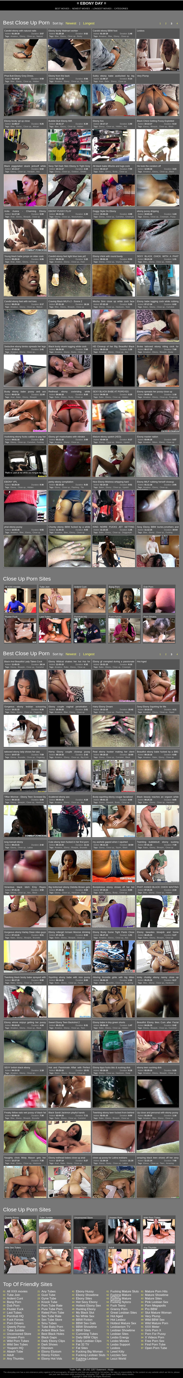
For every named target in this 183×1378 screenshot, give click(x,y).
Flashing (75, 487)
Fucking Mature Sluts (124, 1291)
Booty (79, 36)
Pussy (173, 217)
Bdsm (154, 442)
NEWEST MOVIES (81, 8)
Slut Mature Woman (158, 1313)
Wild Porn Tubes (18, 1341)
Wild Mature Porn (156, 1323)
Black (171, 126)
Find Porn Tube (155, 1345)
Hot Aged (116, 1316)
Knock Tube (49, 1302)
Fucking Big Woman (89, 1352)
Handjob (31, 172)
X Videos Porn (154, 1337)
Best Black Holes (52, 1334)
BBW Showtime (86, 1327)
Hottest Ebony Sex (88, 1306)
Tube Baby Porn (52, 1327)
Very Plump (152, 1316)
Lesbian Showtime (122, 1330)
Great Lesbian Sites (123, 1313)
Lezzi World (118, 1359)
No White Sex (85, 1316)
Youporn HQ (15, 1348)
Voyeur (119, 262)
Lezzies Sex (118, 1355)
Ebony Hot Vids (51, 1359)
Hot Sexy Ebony (87, 1302)
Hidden (36, 81)
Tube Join (13, 1295)
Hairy (127, 712)
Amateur (14, 36)
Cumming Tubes (87, 1334)
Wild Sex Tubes (17, 1345)
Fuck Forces (15, 1320)
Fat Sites (82, 1348)
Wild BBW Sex (155, 1320)
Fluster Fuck (15, 1309)
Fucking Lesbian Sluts (90, 1355)
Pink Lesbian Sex (156, 1302)
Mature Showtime (156, 1295)
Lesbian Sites (119, 1334)
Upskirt (127, 442)
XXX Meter (152, 1327)
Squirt (171, 712)
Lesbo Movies (119, 1341)
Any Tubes (48, 1291)
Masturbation (77, 217)
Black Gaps (49, 1337)
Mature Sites (153, 1299)
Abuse (110, 1369)
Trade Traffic (75, 1369)
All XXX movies (17, 1291)
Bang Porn (14, 1302)
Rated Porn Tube (52, 1313)
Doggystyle (127, 532)
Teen (128, 307)
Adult (10, 1355)
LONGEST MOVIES (102, 8)
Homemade (53, 219)
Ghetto (83, 172)
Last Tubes (14, 1313)
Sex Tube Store (51, 1320)
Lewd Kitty (117, 1352)
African (36, 126)
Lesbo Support (120, 1345)
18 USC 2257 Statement (94, 1369)
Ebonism (47, 1348)
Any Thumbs (15, 1359)
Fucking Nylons (120, 1302)
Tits (82, 487)
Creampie (129, 217)
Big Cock (84, 81)
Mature (39, 307)
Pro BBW (151, 1309)
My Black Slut (85, 1313)
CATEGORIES (121, 8)
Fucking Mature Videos (120, 1296)
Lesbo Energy (119, 1337)
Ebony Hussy (85, 1291)
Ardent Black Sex (52, 1330)
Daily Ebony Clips (53, 1341)
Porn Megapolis (155, 1306)
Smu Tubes (49, 1323)
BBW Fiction (84, 1320)
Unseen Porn (15, 1337)
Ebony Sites (84, 1299)
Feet (83, 262)
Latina (30, 847)
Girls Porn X (153, 1330)
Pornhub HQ (15, 1316)
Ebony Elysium (51, 1352)
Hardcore (120, 307)
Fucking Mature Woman (120, 1300)
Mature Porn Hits (156, 1291)
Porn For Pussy (155, 1334)
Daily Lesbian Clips (89, 1341)
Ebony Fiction (50, 1355)
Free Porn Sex (154, 1341)
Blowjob (154, 126)
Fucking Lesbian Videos (87, 1360)
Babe (107, 81)
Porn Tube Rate (51, 1306)
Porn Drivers (15, 1323)
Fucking (40, 442)
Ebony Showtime (87, 1295)
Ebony (22, 36)
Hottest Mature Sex (123, 1323)
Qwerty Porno (16, 1327)
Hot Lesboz (118, 1320)
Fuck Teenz (118, 1306)
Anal (101, 81)
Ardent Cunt (15, 1299)
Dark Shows (49, 1345)
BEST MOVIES (62, 8)
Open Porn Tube (156, 1348)
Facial (80, 983)
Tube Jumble (15, 1330)
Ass (125, 126)
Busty (115, 172)
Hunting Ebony (86, 1309)
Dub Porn (13, 1306)
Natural (39, 36)
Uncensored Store (19, 1334)
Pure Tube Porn (51, 1309)
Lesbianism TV (120, 1327)
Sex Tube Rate (51, 1316)
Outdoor (75, 172)
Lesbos (115, 1348)
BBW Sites (83, 1330)
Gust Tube (48, 1295)
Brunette (21, 757)
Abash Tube (15, 1352)
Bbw (56, 36)
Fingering (173, 397)
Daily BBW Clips (87, 1337)
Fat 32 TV (82, 1345)
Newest (71, 23)
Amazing (170, 1163)
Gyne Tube (48, 1299)
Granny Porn (118, 1309)
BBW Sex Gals (86, 1323)
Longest (89, 23)
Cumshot (120, 217)
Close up (31, 36)
